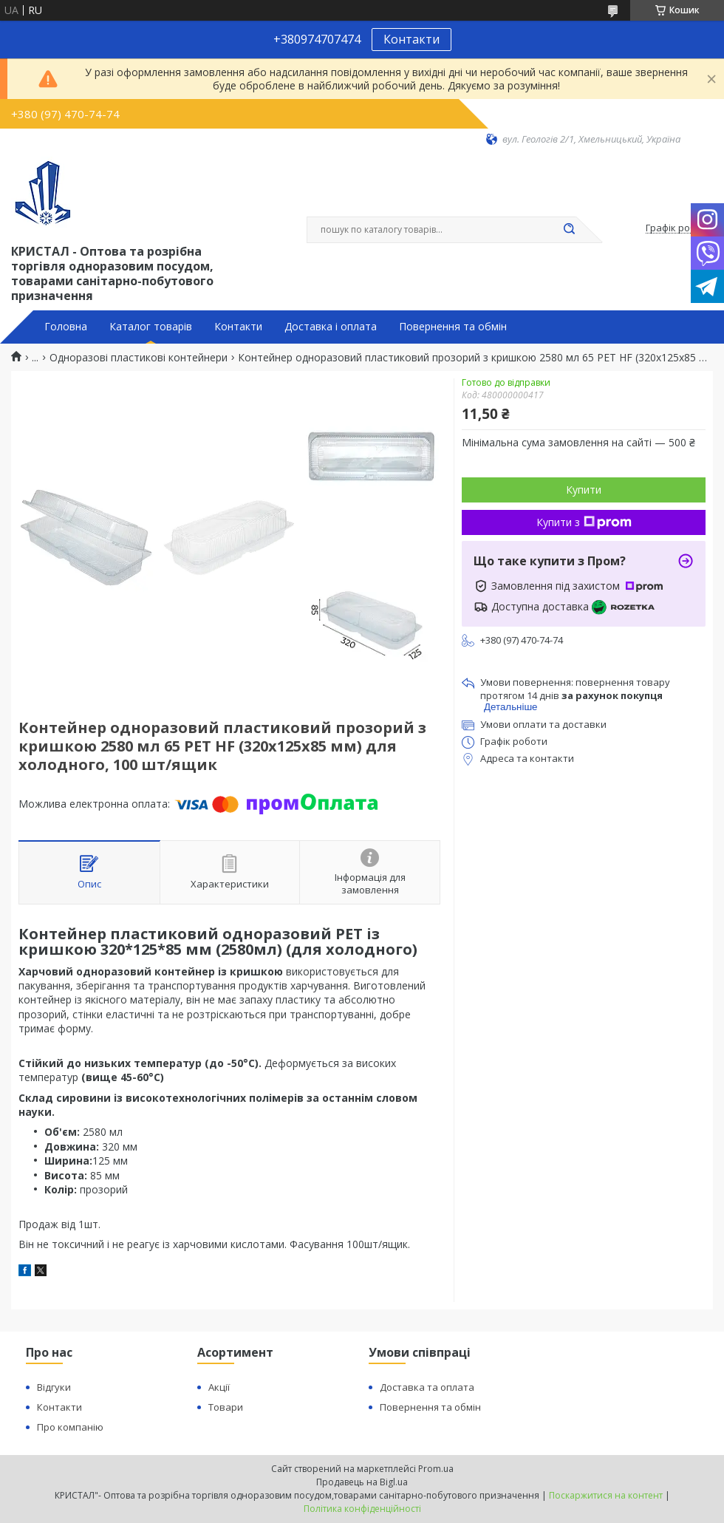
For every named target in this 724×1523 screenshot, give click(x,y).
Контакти (411, 39)
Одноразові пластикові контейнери (138, 357)
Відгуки (54, 1387)
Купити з (584, 522)
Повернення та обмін (453, 326)
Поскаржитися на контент (606, 1495)
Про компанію (70, 1427)
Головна (65, 326)
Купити (583, 490)
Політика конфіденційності (362, 1508)
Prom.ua (436, 1468)
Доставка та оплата (427, 1387)
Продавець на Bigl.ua (362, 1482)
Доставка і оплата (330, 326)
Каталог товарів (150, 326)
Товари (225, 1407)
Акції (219, 1387)
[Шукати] (569, 230)
